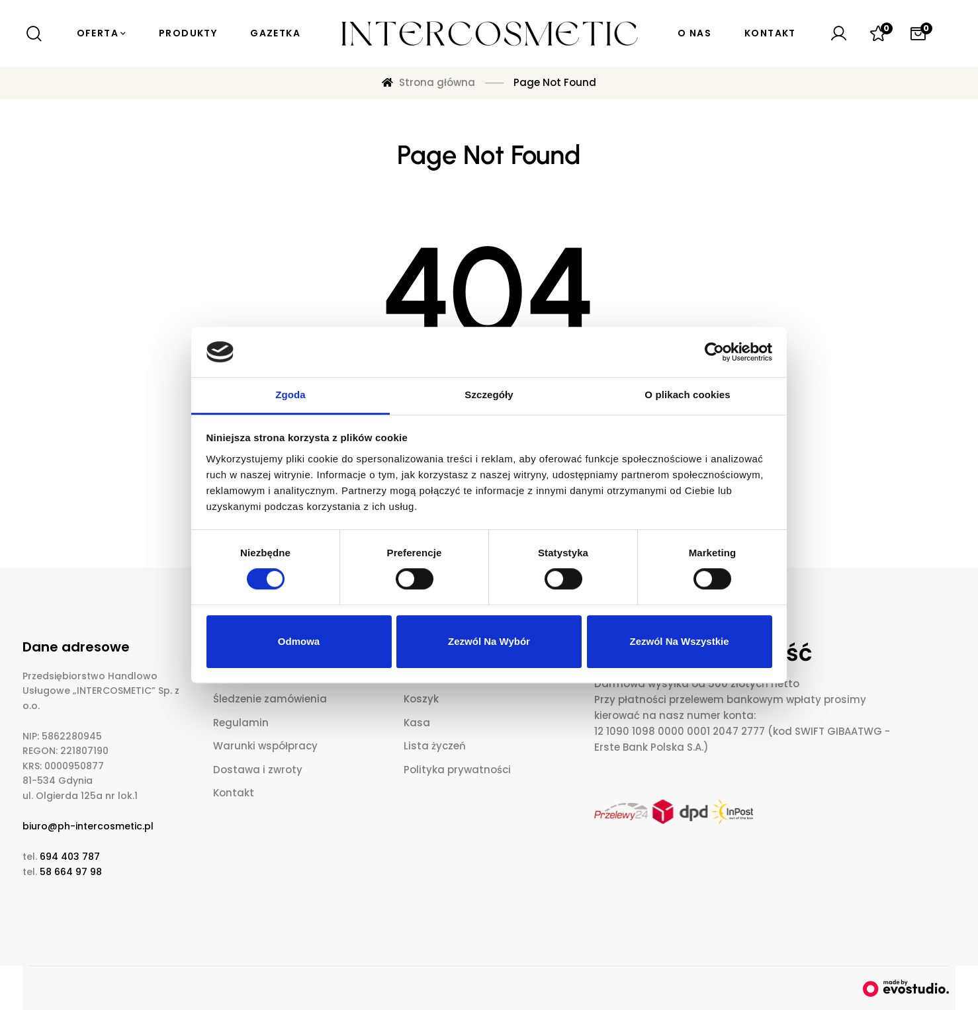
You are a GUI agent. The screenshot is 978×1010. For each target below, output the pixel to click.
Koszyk (421, 699)
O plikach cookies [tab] (687, 395)
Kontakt (233, 793)
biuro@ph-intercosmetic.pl (88, 826)
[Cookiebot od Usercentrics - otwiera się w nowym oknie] (714, 352)
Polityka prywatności (457, 770)
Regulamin (241, 723)
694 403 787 (70, 856)
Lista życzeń (435, 746)
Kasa (417, 723)
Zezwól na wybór (489, 641)
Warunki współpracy (265, 746)
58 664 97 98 (71, 871)
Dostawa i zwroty (257, 770)
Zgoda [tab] (290, 395)
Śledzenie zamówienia (270, 699)
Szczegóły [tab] (489, 395)
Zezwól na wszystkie (679, 641)
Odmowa (299, 641)
